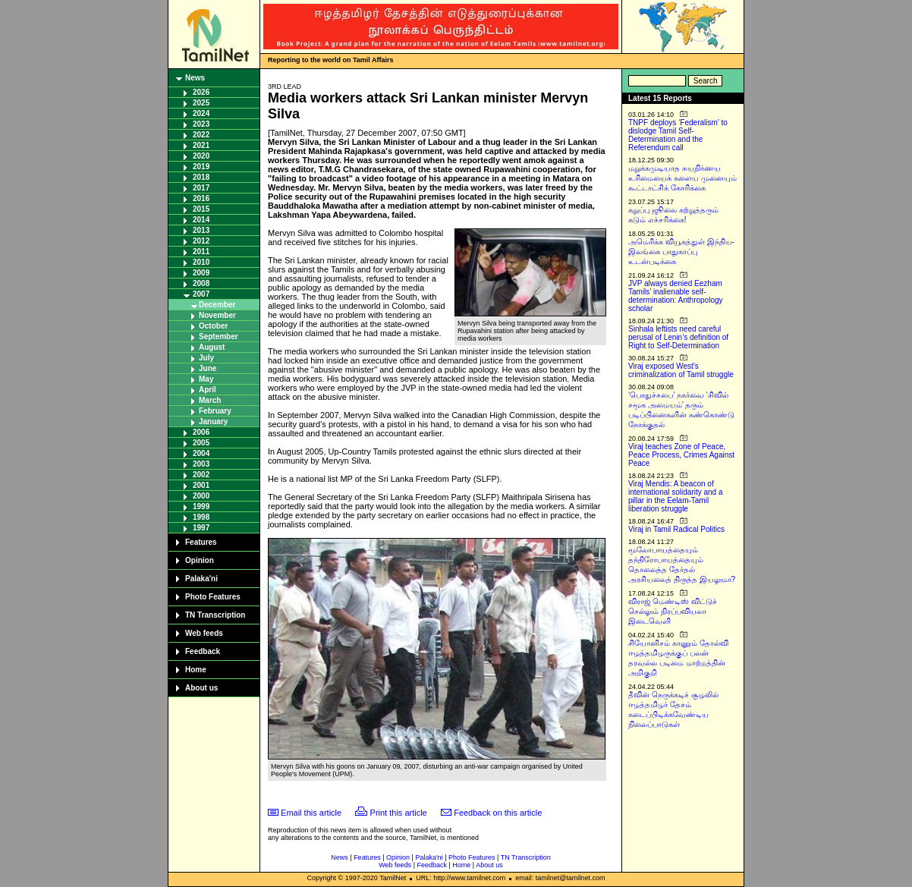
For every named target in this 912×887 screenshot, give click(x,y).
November (217, 315)
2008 (201, 283)
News (195, 78)
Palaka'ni (201, 578)
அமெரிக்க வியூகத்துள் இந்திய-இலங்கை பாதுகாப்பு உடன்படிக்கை (681, 251)
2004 (201, 453)
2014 (201, 219)
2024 (201, 113)
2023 (201, 124)
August (212, 347)
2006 (201, 432)
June (207, 368)
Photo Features (213, 597)
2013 (201, 230)
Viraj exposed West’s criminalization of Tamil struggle (681, 370)
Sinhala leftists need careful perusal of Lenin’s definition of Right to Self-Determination (678, 337)
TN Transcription (215, 615)
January (213, 421)
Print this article (398, 812)
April (207, 389)
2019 (201, 166)
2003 (201, 464)
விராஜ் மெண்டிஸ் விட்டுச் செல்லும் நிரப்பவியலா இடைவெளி (672, 611)
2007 (201, 294)
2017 (201, 188)
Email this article (311, 812)
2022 (201, 135)
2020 (201, 156)
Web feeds (204, 633)
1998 (201, 517)
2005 (201, 443)
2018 (201, 177)
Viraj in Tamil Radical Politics (676, 529)
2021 (201, 145)
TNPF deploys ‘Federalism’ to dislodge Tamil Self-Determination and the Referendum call (678, 135)
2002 (201, 474)
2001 (201, 485)
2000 (201, 496)
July (206, 358)
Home (195, 669)
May (206, 379)
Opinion (199, 560)
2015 (201, 209)
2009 (201, 273)
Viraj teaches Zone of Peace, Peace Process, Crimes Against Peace (681, 454)
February (215, 411)
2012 (201, 241)
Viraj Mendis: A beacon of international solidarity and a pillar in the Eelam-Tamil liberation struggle (675, 496)
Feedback (202, 651)
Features (201, 542)
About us (201, 688)
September (218, 336)
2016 (201, 198)
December (217, 304)
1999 (201, 506)
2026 (201, 92)
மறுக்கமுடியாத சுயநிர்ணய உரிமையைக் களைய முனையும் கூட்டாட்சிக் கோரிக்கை (682, 178)
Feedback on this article (498, 812)
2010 (201, 262)
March (210, 400)
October (213, 326)
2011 (201, 251)
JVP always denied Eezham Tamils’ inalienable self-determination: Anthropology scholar (675, 296)
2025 (201, 103)
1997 (201, 528)
